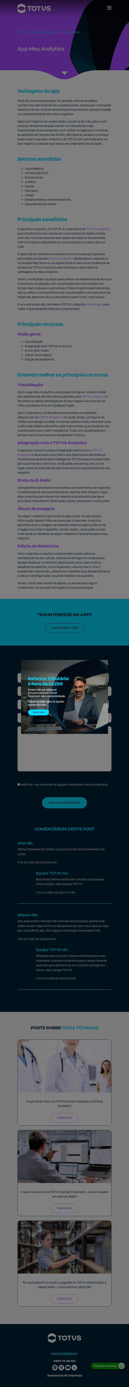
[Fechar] (106, 656)
